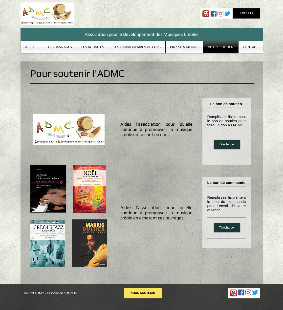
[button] (60, 47)
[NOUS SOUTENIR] (143, 293)
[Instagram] (220, 14)
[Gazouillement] (227, 14)
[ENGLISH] (246, 13)
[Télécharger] (227, 144)
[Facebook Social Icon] (214, 14)
